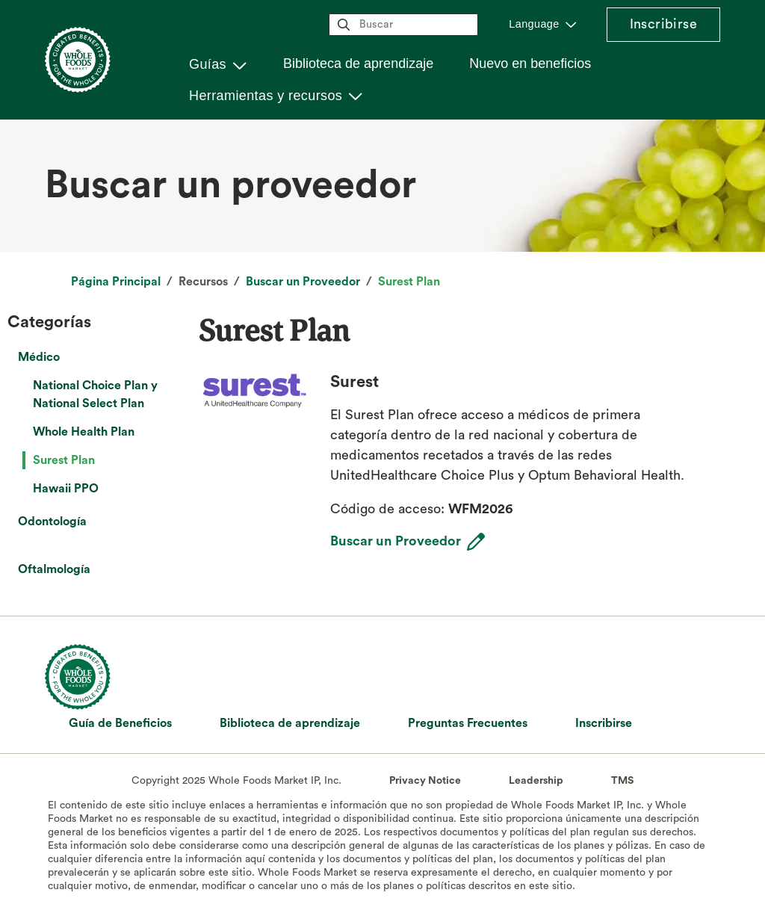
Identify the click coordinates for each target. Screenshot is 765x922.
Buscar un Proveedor (303, 282)
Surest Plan (409, 282)
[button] (217, 65)
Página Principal (116, 282)
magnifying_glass (344, 25)
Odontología (52, 521)
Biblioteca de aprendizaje (358, 63)
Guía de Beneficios (120, 723)
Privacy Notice (425, 781)
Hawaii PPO (66, 489)
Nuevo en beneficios (530, 63)
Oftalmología (54, 569)
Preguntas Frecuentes (467, 723)
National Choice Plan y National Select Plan (95, 394)
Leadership (536, 781)
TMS (622, 781)
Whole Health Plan (83, 432)
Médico (39, 357)
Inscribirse (663, 24)
